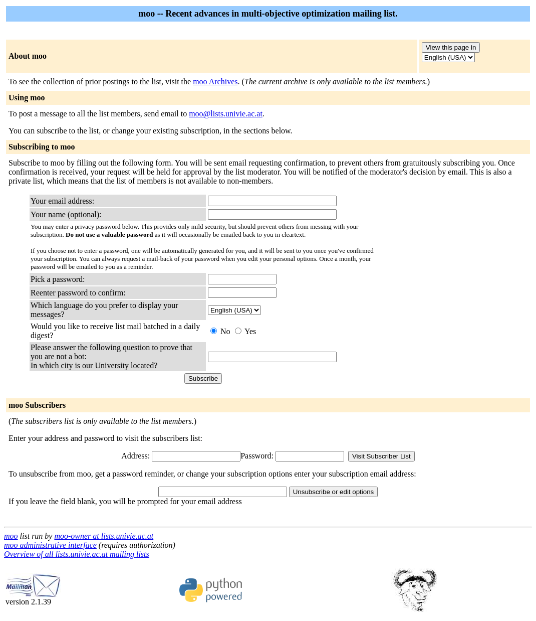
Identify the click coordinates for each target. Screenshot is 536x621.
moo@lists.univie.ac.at (225, 113)
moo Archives (215, 81)
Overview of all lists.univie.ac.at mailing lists (76, 554)
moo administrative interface (50, 545)
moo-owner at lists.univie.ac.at (103, 536)
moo (11, 536)
